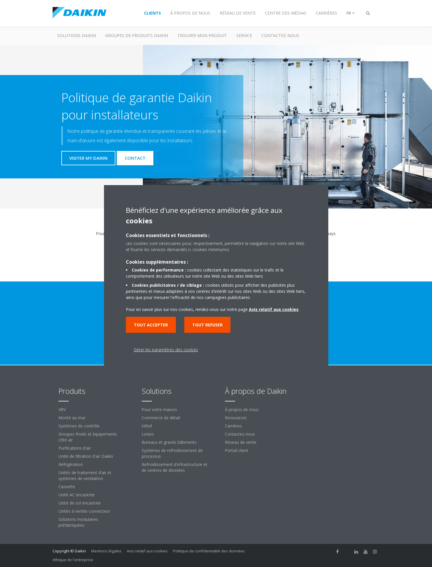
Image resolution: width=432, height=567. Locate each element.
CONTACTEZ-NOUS (280, 35)
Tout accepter (151, 325)
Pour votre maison (159, 409)
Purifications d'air (74, 448)
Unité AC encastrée (76, 495)
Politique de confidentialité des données (209, 551)
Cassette (66, 486)
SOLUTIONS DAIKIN (76, 35)
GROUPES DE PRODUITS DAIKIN (136, 35)
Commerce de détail (161, 417)
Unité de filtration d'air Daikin (85, 456)
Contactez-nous (240, 434)
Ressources (236, 417)
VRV (62, 409)
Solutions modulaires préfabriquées (78, 522)
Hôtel (147, 426)
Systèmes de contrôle (79, 426)
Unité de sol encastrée (79, 503)
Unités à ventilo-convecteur (84, 511)
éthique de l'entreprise (73, 559)
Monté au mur (72, 417)
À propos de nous (241, 409)
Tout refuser (207, 325)
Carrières (233, 426)
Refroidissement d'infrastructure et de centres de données (174, 467)
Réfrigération (70, 464)
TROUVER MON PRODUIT (202, 35)
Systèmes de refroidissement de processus (172, 453)
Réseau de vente (240, 442)
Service (244, 35)
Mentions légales (106, 551)
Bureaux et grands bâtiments (169, 442)
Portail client (236, 450)
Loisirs (148, 434)
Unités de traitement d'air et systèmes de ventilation (84, 475)
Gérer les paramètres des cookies (166, 349)
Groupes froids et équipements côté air (87, 437)
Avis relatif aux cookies (147, 551)
